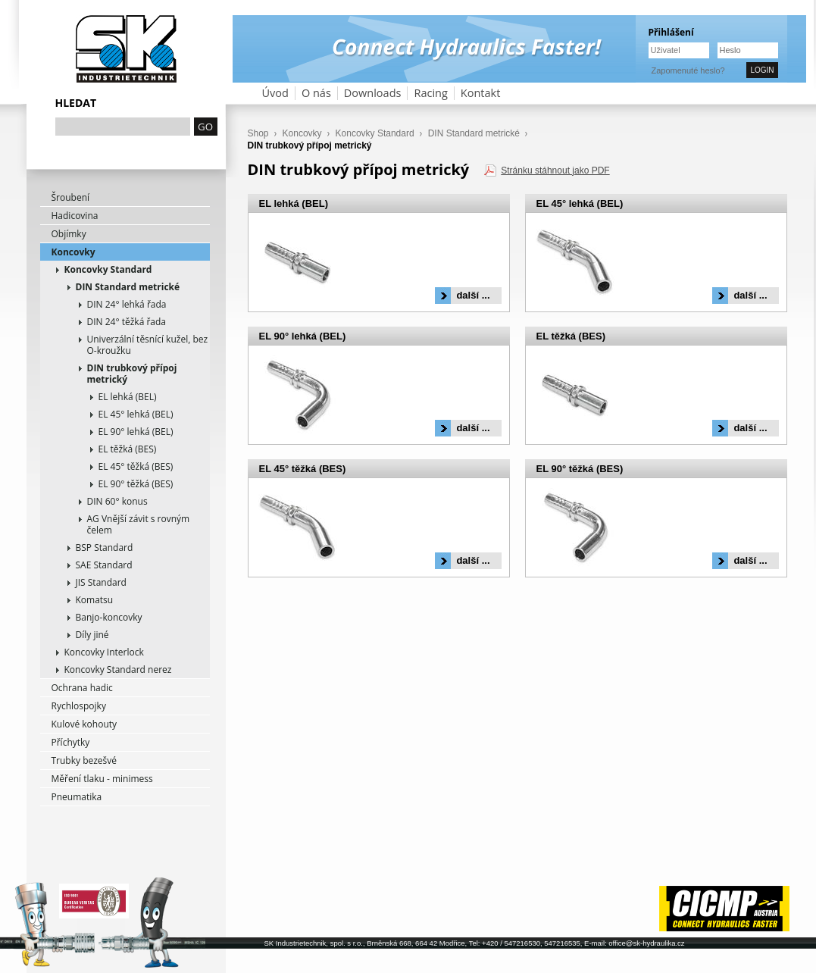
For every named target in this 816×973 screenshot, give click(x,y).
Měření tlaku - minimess (102, 778)
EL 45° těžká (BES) (136, 466)
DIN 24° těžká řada (127, 321)
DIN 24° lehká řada (127, 304)
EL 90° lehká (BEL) (136, 431)
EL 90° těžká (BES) (136, 484)
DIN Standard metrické (128, 287)
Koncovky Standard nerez (118, 669)
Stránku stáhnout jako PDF (555, 170)
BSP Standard (104, 547)
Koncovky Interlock (104, 652)
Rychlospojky (79, 706)
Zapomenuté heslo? (688, 70)
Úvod (275, 93)
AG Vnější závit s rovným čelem (138, 524)
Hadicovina (75, 215)
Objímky (69, 233)
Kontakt (481, 93)
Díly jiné (92, 634)
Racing (430, 93)
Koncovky (73, 252)
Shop (258, 133)
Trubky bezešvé (84, 760)
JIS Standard (101, 582)
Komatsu (95, 599)
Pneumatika (77, 796)
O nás (316, 93)
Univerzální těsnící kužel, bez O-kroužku (147, 344)
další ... (472, 295)
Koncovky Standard (108, 269)
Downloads (373, 93)
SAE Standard (104, 565)
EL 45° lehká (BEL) (136, 414)
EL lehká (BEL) (127, 396)
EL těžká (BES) (127, 449)
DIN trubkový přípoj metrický (132, 373)
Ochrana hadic (82, 687)
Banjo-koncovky (109, 617)
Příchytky (71, 742)
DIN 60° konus (117, 501)
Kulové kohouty (84, 724)
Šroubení (71, 197)
